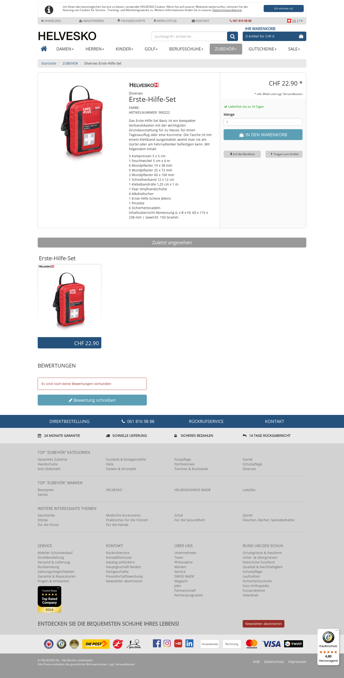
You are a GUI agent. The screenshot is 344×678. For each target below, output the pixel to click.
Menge (229, 114)
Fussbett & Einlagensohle (126, 459)
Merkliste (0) (165, 21)
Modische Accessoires (123, 515)
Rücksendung (48, 567)
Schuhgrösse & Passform (262, 552)
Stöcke (43, 520)
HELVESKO (114, 490)
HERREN (95, 49)
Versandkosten (293, 94)
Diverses (249, 469)
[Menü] (336, 631)
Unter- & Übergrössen (260, 557)
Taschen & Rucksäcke (191, 469)
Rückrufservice (206, 421)
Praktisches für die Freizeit (127, 520)
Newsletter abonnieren (124, 581)
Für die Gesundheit (189, 520)
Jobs (177, 585)
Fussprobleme (254, 590)
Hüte (110, 464)
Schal (178, 515)
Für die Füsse (48, 524)
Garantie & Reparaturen (57, 576)
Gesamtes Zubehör (53, 459)
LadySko (249, 490)
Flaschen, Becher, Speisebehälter (269, 520)
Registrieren (91, 21)
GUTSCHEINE (263, 49)
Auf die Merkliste (242, 154)
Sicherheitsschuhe (257, 581)
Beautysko (46, 490)
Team (178, 557)
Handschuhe (48, 464)
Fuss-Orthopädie (256, 585)
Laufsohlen (251, 576)
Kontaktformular (119, 557)
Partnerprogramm (188, 595)
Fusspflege (182, 459)
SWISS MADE (184, 576)
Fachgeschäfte (131, 21)
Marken (180, 567)
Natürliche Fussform (259, 562)
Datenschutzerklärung (227, 10)
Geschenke (46, 515)
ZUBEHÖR (226, 49)
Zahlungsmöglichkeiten (56, 571)
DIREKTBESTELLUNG (69, 421)
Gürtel (248, 459)
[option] (69, 300)
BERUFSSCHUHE (186, 49)
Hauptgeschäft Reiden (123, 567)
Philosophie (183, 562)
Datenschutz (274, 661)
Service (180, 571)
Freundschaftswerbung (124, 576)
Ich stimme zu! (283, 8)
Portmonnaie (184, 464)
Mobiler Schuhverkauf (55, 552)
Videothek (250, 595)
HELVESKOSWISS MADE (192, 490)
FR (301, 21)
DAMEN (65, 49)
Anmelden (51, 21)
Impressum (297, 661)
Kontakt (200, 21)
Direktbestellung (51, 557)
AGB (256, 661)
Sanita (43, 494)
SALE (294, 49)
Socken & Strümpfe (121, 469)
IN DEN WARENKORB (263, 134)
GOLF (151, 49)
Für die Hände (117, 524)
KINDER (124, 49)
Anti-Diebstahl (49, 469)
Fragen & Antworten (53, 581)
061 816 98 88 (240, 21)
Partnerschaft (185, 590)
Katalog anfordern (120, 562)
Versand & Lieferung (54, 562)
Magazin (181, 581)
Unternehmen (185, 552)
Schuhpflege (252, 464)
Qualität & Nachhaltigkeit (263, 567)
